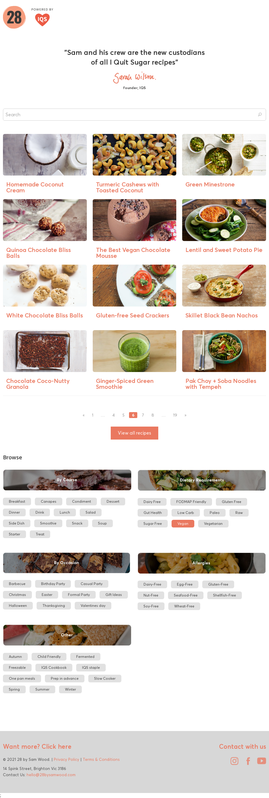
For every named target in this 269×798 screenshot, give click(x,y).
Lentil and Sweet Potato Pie (224, 249)
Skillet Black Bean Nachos (221, 315)
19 (175, 415)
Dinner (14, 512)
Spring (14, 689)
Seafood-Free (186, 595)
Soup (102, 523)
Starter (14, 534)
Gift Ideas (113, 594)
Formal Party (79, 594)
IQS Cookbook (53, 667)
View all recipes (134, 433)
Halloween (18, 605)
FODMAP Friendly (191, 501)
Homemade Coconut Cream (35, 187)
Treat (40, 534)
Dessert (113, 501)
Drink (39, 512)
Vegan (182, 523)
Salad (91, 512)
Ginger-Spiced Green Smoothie (125, 383)
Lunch (65, 512)
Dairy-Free (152, 584)
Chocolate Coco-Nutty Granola (38, 383)
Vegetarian (213, 523)
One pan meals (22, 678)
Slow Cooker (104, 678)
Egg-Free (185, 584)
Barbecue (17, 583)
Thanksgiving (54, 605)
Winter (70, 689)
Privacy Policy (66, 759)
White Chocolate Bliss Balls (44, 315)
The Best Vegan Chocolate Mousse (133, 252)
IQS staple (91, 667)
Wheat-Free (184, 606)
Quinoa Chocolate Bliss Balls (38, 252)
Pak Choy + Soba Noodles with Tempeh (220, 383)
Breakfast (17, 501)
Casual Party (91, 583)
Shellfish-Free (224, 595)
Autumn (15, 656)
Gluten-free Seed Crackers (132, 315)
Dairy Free (152, 501)
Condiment (81, 501)
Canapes (48, 501)
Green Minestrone (210, 184)
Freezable (17, 667)
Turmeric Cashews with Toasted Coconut (127, 187)
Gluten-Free (218, 584)
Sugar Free (153, 523)
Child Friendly (49, 656)
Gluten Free (231, 501)
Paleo (215, 512)
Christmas (17, 594)
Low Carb (185, 512)
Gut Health (153, 512)
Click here (55, 746)
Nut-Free (151, 595)
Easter (47, 594)
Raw (239, 512)
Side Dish (17, 523)
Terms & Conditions (101, 759)
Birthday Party (53, 583)
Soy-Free (151, 606)
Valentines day (93, 605)
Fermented (85, 656)
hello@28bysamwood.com (51, 774)
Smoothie (48, 523)
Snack (77, 523)
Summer (42, 689)
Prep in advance (65, 678)
